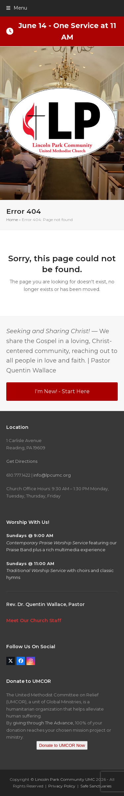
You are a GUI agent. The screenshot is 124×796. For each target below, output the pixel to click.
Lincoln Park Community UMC (65, 779)
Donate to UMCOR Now (62, 745)
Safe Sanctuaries (95, 785)
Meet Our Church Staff (33, 620)
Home (12, 219)
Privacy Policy (61, 785)
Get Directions (21, 461)
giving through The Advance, (43, 722)
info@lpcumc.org (52, 475)
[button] (16, 8)
